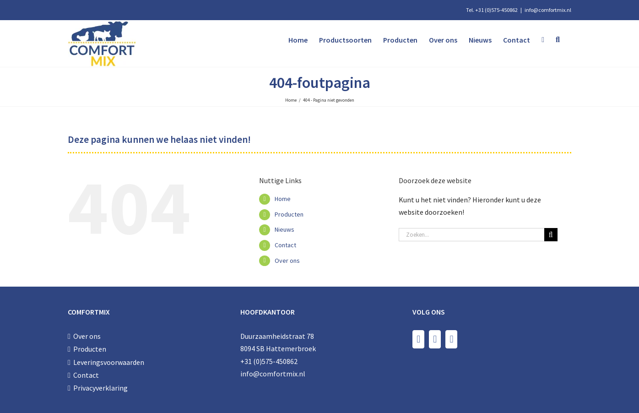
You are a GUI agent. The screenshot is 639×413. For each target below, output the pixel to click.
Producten (289, 214)
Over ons (287, 260)
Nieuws (284, 229)
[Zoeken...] (471, 234)
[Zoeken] (551, 234)
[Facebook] (418, 339)
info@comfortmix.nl (548, 9)
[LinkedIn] (451, 339)
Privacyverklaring (100, 387)
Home (283, 199)
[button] (558, 40)
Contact (285, 245)
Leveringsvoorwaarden (108, 362)
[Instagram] (435, 339)
